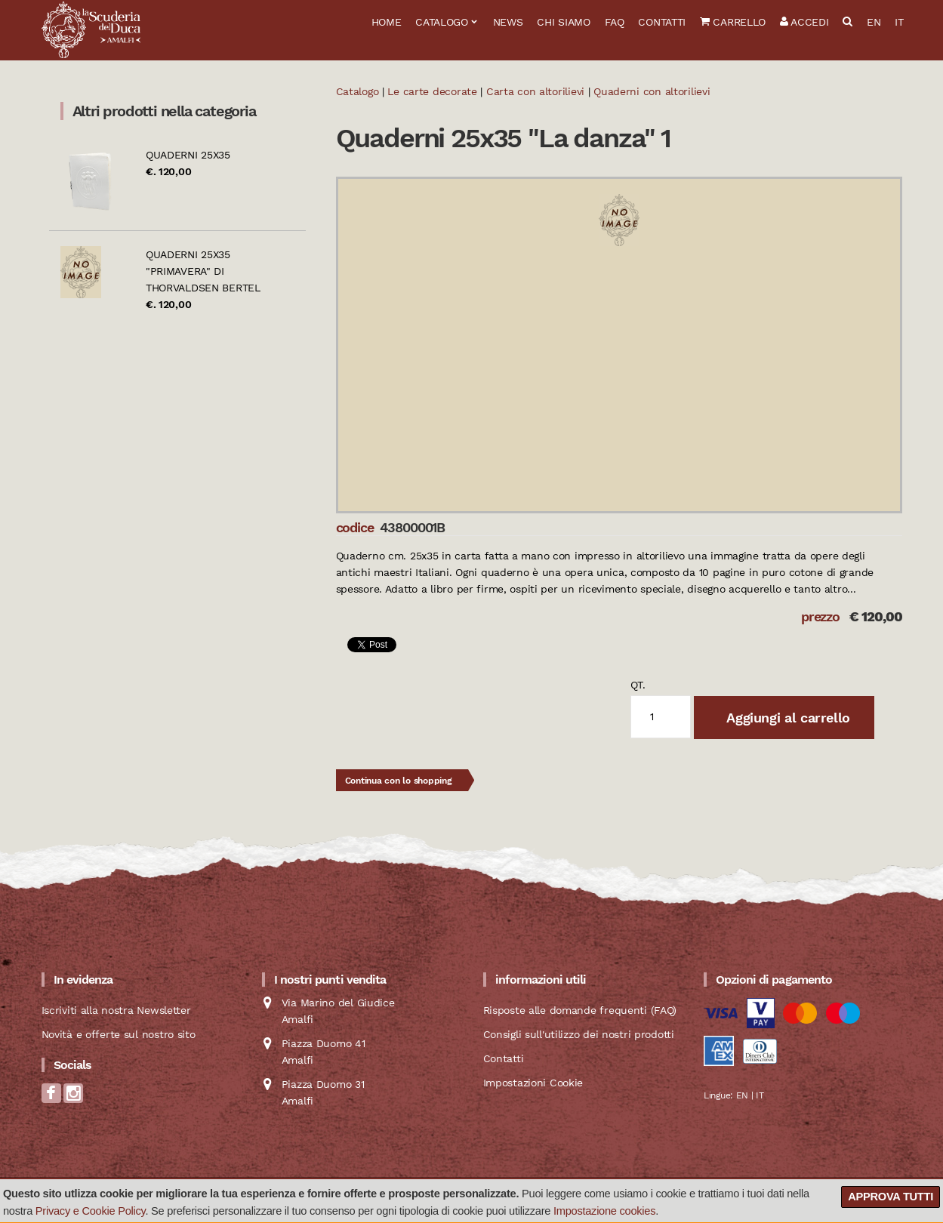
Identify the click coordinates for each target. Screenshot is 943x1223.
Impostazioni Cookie (533, 1083)
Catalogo (441, 22)
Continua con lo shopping (398, 780)
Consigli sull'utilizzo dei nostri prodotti (578, 1034)
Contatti (662, 22)
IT (899, 22)
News (508, 22)
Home (386, 22)
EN (873, 22)
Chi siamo (563, 22)
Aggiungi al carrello (786, 717)
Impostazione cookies (604, 1211)
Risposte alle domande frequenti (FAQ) (580, 1010)
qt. (638, 685)
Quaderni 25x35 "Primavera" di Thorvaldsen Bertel (203, 271)
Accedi (804, 22)
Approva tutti (890, 1197)
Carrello (733, 22)
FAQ (614, 22)
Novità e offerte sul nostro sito (119, 1034)
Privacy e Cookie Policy (90, 1211)
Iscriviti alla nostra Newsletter (116, 1010)
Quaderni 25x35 (188, 155)
